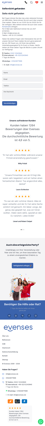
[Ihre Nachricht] (29, 94)
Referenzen (6, 340)
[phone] (22, 315)
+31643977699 (16, 61)
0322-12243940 (16, 53)
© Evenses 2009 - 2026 (11, 364)
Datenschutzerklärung (10, 352)
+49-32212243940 (21, 55)
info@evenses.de (16, 65)
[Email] (29, 79)
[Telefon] (29, 86)
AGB (3, 344)
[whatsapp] (16, 315)
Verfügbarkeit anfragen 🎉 (22, 265)
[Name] (29, 73)
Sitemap (5, 360)
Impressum (6, 348)
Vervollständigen (10, 103)
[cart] (36, 2)
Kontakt (5, 356)
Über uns (5, 336)
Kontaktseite (6, 27)
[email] (9, 315)
